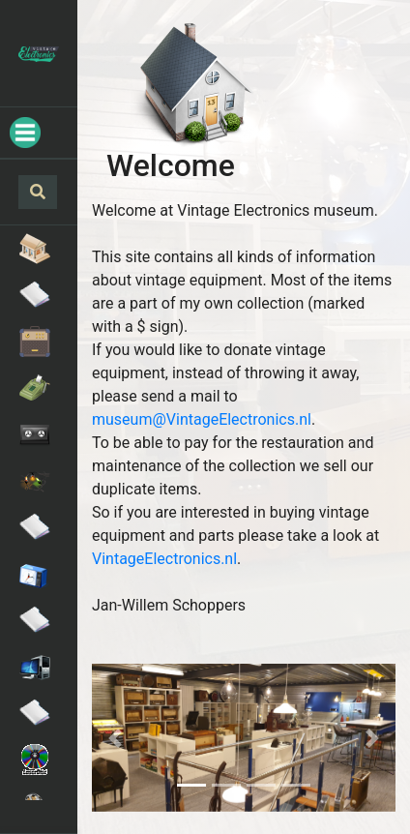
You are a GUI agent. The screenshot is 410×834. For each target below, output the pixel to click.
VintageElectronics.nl (164, 559)
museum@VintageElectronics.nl (201, 419)
